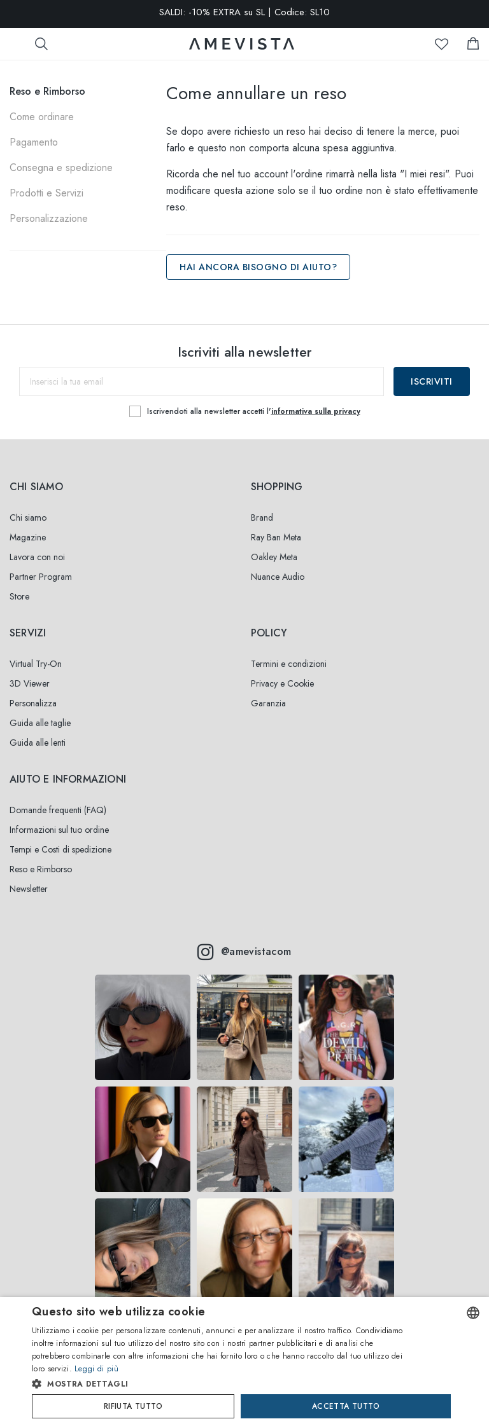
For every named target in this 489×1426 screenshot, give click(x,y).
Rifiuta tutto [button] (133, 1406)
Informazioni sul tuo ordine (59, 829)
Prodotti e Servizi (46, 193)
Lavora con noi (37, 557)
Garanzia (268, 703)
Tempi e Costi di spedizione (60, 849)
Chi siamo (28, 517)
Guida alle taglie (40, 722)
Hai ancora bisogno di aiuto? (258, 267)
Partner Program (41, 576)
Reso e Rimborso (47, 91)
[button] (220, 1384)
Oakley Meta (274, 557)
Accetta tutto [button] (345, 1406)
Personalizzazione (49, 218)
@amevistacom (244, 951)
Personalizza (33, 703)
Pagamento (34, 142)
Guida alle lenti (38, 742)
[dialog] (244, 1361)
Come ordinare (42, 116)
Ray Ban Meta (276, 537)
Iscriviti (432, 381)
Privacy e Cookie (282, 683)
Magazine (28, 537)
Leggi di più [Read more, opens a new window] (96, 1369)
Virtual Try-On (36, 663)
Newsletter (29, 888)
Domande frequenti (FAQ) (58, 810)
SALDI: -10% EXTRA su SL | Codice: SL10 (244, 13)
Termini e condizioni (289, 663)
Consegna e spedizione (61, 167)
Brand (262, 517)
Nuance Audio (277, 576)
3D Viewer (30, 683)
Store (19, 596)
